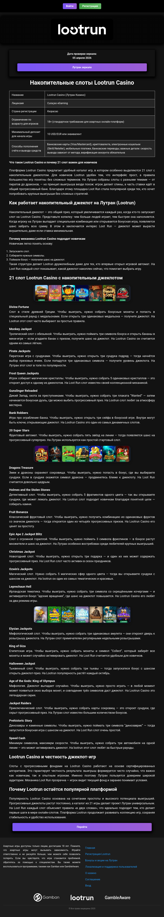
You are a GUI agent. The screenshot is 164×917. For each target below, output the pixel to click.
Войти (70, 6)
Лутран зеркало (82, 67)
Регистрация (90, 6)
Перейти (82, 826)
